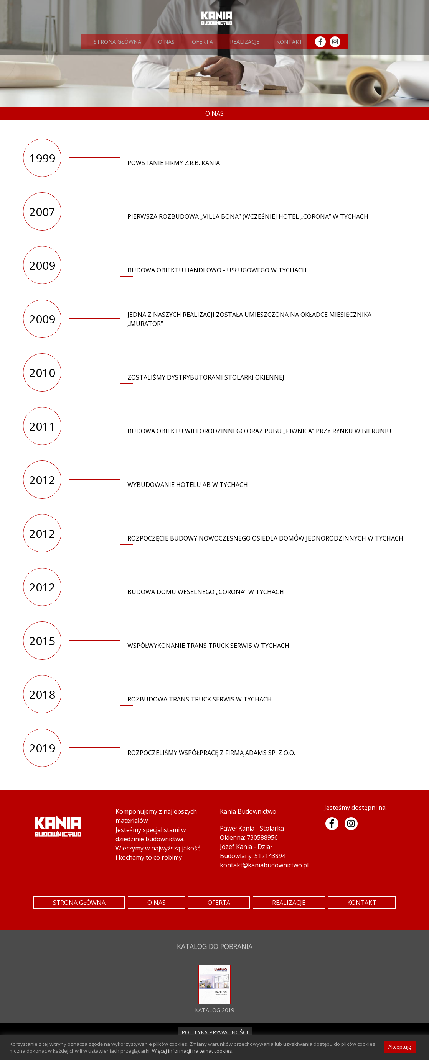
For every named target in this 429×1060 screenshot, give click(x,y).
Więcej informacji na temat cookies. (192, 1050)
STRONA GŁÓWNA (116, 41)
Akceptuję (399, 1046)
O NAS (164, 41)
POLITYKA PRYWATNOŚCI (215, 1032)
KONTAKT (282, 41)
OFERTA (198, 41)
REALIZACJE (239, 41)
